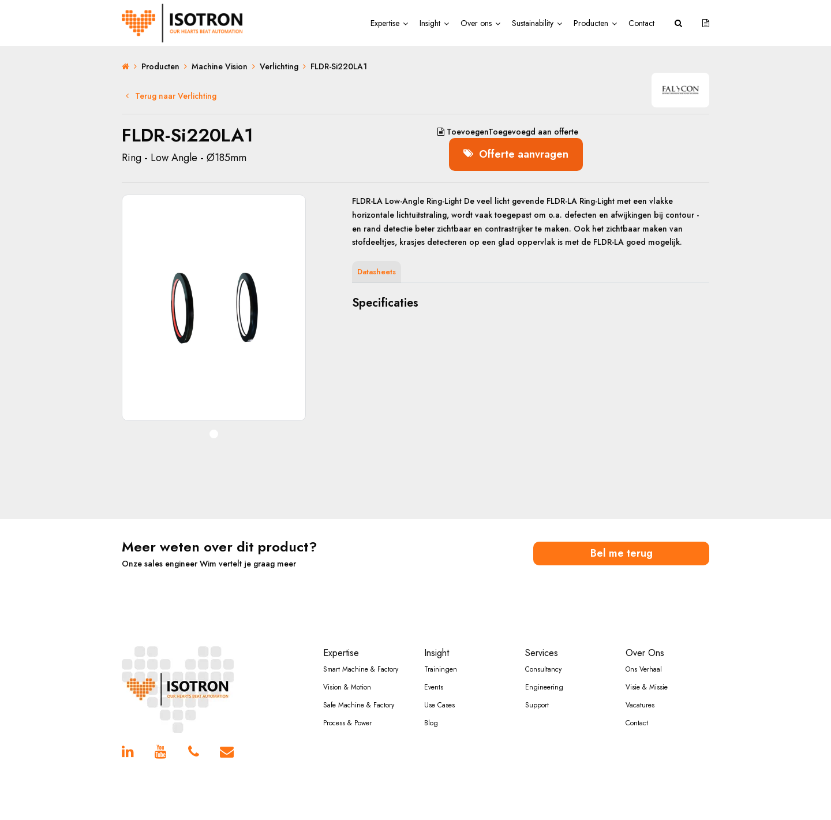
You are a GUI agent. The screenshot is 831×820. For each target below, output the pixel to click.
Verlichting (279, 66)
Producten (591, 23)
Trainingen (440, 669)
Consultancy (543, 669)
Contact (641, 23)
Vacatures (640, 705)
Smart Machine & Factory (360, 669)
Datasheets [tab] (376, 271)
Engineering (544, 687)
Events (433, 687)
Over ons (476, 23)
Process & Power (347, 723)
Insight (430, 23)
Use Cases (439, 705)
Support (537, 705)
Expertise (384, 23)
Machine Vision (220, 66)
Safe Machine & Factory (358, 705)
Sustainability (532, 23)
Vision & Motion (347, 687)
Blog (431, 723)
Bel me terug (621, 553)
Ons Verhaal (644, 669)
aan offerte (507, 131)
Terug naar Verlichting (171, 96)
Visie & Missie (647, 687)
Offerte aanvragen (515, 154)
